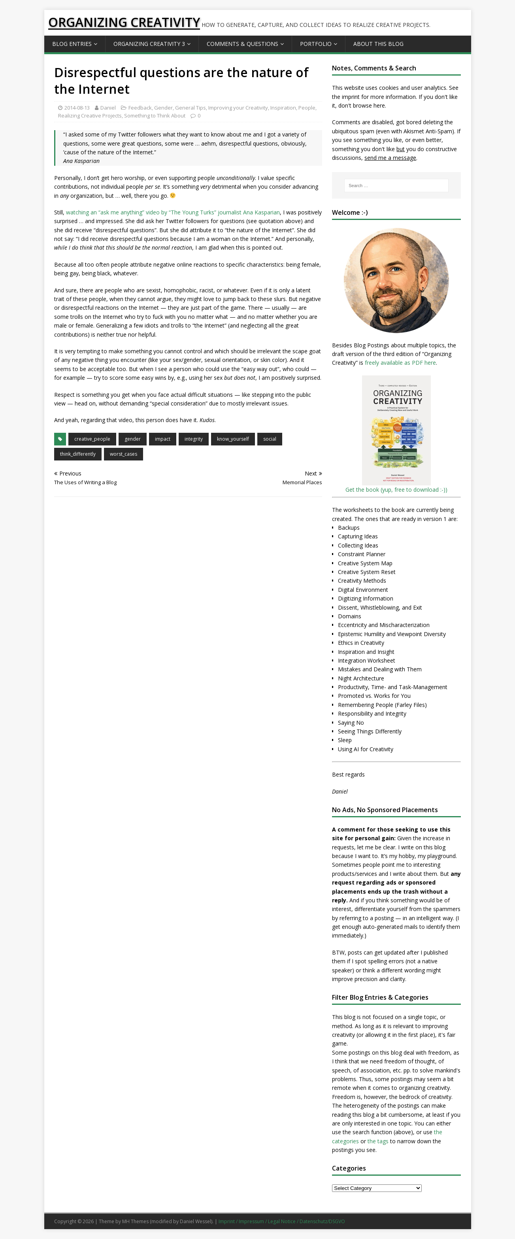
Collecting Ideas (358, 545)
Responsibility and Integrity (372, 713)
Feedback (140, 107)
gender (133, 439)
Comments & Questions (242, 43)
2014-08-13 (77, 107)
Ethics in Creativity (361, 642)
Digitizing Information (365, 598)
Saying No (351, 722)
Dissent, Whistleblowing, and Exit (380, 607)
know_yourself (233, 439)
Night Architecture (361, 678)
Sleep (345, 740)
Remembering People (365, 705)
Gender (163, 107)
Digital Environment (363, 589)
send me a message (390, 157)
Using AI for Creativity (365, 749)
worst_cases (123, 454)
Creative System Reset (367, 572)
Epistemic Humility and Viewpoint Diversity (392, 634)
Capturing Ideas (358, 536)
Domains (349, 616)
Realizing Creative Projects (90, 115)
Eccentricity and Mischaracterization (384, 625)
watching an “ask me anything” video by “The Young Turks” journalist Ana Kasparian (173, 212)
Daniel (108, 107)
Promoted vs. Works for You (374, 695)
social (269, 439)
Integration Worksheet (366, 660)
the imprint (346, 96)
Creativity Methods (362, 580)
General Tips (190, 107)
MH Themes (135, 1221)
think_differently (78, 454)
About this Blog (378, 43)
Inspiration (283, 107)
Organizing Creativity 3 (149, 43)
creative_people (92, 439)
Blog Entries (72, 43)
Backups (349, 527)
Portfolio (316, 43)
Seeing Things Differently (370, 731)
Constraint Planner (361, 554)
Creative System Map (365, 563)
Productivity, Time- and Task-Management (392, 687)
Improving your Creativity (238, 107)
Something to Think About (154, 115)
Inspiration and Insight (366, 651)
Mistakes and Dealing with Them (380, 669)
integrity (194, 439)
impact (162, 439)
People (306, 107)
